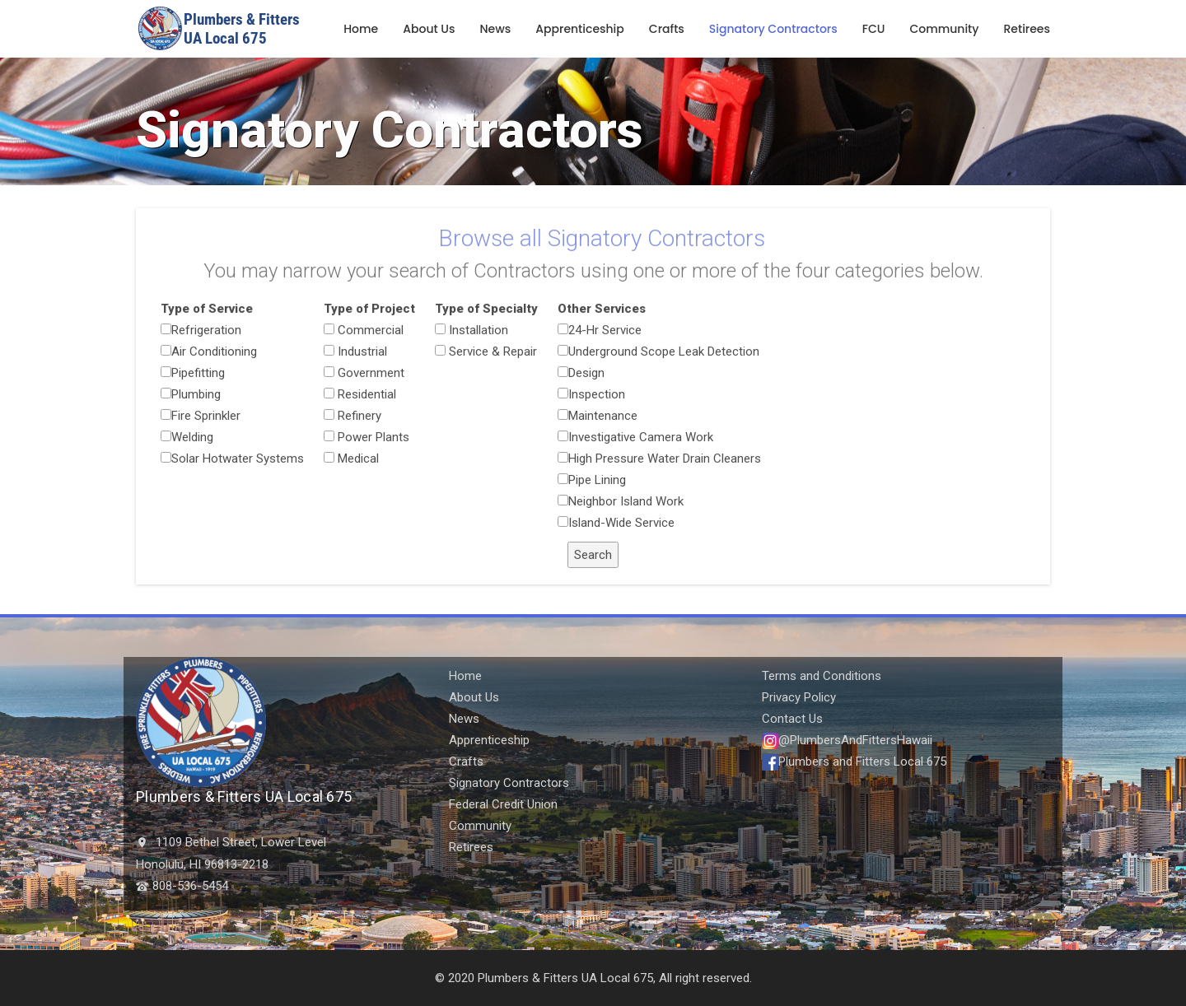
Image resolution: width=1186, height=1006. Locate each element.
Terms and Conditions (821, 675)
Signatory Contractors (773, 29)
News (495, 29)
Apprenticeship (579, 29)
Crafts (666, 29)
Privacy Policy (799, 697)
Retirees (1026, 29)
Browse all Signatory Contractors (601, 244)
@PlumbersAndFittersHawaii (847, 740)
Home (360, 29)
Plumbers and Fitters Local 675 (854, 761)
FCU (873, 29)
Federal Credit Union (503, 804)
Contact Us (792, 718)
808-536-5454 (190, 885)
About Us (429, 29)
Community (943, 29)
